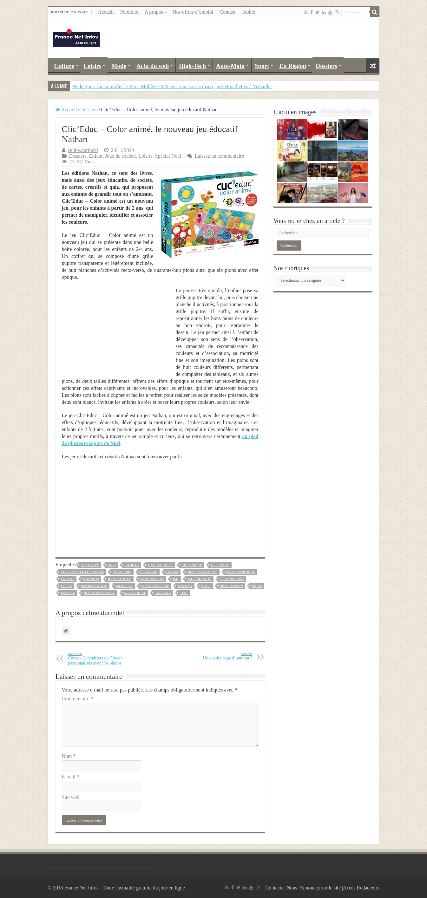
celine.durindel (83, 150)
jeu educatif (199, 579)
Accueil (106, 12)
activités (90, 565)
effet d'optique (240, 572)
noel (205, 586)
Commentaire (77, 698)
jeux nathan (232, 579)
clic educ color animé (82, 572)
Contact (227, 12)
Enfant (96, 156)
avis (111, 565)
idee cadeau (119, 579)
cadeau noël (160, 565)
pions (257, 586)
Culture (64, 65)
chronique (191, 565)
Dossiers (326, 65)
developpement (202, 572)
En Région (292, 65)
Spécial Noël (168, 156)
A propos (154, 12)
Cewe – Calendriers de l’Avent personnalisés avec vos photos (100, 658)
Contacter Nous (282, 887)
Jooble (248, 12)
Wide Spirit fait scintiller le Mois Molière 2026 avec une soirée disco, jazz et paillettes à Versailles (173, 86)
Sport (262, 65)
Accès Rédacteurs (361, 887)
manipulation (94, 586)
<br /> (160, 505)
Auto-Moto (230, 65)
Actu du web (152, 65)
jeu (176, 579)
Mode (118, 65)
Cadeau (132, 565)
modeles (124, 586)
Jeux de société (120, 156)
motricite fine (155, 586)
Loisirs (92, 65)
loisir (66, 586)
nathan (185, 586)
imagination (152, 579)
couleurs (122, 572)
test (184, 593)
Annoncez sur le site (320, 887)
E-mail (71, 776)
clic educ (220, 565)
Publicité (129, 12)
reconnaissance (99, 593)
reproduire (135, 593)
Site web (71, 797)
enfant (68, 579)
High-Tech (192, 65)
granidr (91, 579)
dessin (172, 572)
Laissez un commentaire (219, 156)
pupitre (68, 593)
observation (231, 586)
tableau (163, 593)
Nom (69, 756)
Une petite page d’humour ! (219, 656)
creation (148, 572)
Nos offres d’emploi (193, 12)
